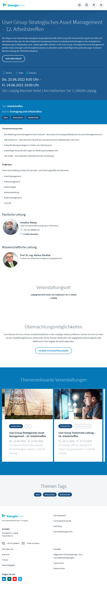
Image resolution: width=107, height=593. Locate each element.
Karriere (5, 554)
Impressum (59, 563)
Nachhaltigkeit (8, 565)
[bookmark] (7, 72)
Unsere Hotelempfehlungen (53, 350)
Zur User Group (13, 58)
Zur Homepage (21, 5)
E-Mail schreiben (29, 234)
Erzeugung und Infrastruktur (26, 111)
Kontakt (57, 549)
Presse (5, 559)
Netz (6, 117)
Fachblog (58, 526)
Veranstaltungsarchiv (63, 531)
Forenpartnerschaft (62, 520)
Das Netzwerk (60, 515)
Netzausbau (18, 117)
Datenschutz (59, 568)
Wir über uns (8, 549)
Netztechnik (33, 117)
